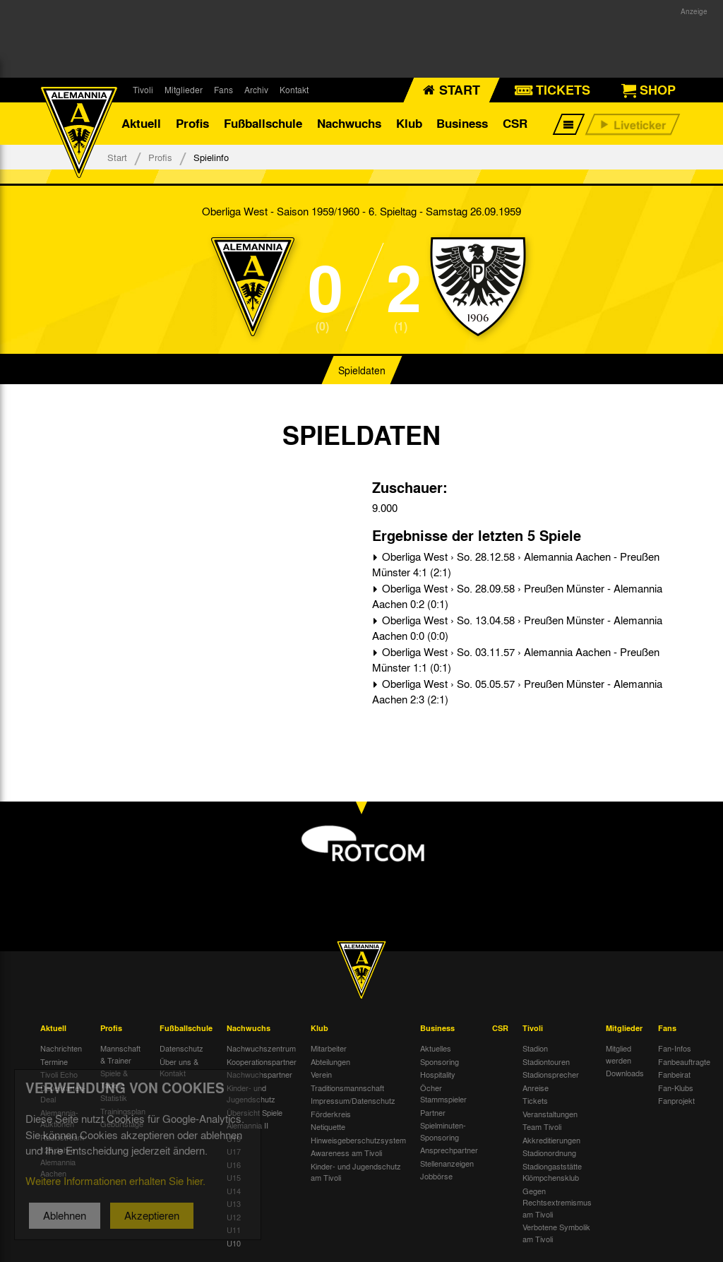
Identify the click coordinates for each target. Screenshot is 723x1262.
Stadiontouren (546, 1061)
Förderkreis (331, 1113)
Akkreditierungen (551, 1139)
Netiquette (328, 1126)
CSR (515, 123)
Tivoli (143, 89)
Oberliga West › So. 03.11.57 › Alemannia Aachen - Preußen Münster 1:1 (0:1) (515, 660)
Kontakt (294, 89)
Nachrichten (61, 1048)
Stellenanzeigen (447, 1163)
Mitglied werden (618, 1054)
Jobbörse (436, 1175)
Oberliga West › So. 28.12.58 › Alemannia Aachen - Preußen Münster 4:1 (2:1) (515, 565)
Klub (409, 123)
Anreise (535, 1087)
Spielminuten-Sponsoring (443, 1131)
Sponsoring (439, 1061)
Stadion (535, 1048)
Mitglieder (184, 89)
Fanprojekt (676, 1100)
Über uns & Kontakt (179, 1067)
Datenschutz (181, 1048)
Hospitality (437, 1074)
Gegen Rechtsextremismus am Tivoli (557, 1202)
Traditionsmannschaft (347, 1087)
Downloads (625, 1072)
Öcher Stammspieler (443, 1093)
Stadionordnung (549, 1152)
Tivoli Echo (59, 1074)
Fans (223, 89)
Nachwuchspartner (259, 1074)
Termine (54, 1061)
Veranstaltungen (550, 1113)
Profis (192, 123)
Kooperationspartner (262, 1061)
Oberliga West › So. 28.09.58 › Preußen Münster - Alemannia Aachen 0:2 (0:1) (517, 596)
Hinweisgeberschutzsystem (358, 1139)
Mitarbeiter (329, 1048)
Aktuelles (435, 1048)
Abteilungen (330, 1061)
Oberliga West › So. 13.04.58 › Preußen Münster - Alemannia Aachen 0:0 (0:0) (517, 628)
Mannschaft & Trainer (120, 1054)
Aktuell (141, 123)
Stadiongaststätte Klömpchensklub (552, 1172)
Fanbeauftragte (684, 1061)
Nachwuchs (349, 123)
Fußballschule (263, 123)
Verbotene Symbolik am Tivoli (556, 1232)
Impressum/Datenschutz (353, 1100)
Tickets (535, 1100)
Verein (321, 1074)
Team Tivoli (541, 1126)
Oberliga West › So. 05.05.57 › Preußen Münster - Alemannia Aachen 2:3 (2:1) (517, 692)
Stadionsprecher (550, 1074)
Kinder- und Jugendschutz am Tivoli (356, 1172)
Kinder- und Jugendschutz (251, 1093)
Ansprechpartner (449, 1149)
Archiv (256, 89)
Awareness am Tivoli (346, 1152)
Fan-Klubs (675, 1087)
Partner (433, 1112)
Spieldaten (362, 370)
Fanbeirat (674, 1074)
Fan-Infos (674, 1048)
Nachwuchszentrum (261, 1048)
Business (462, 123)
